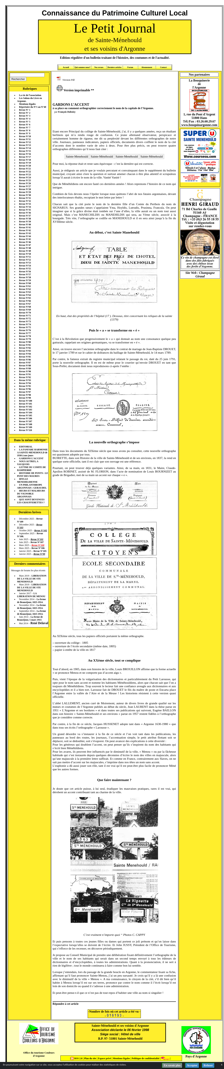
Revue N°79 (25, 339)
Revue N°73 (25, 321)
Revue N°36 (25, 212)
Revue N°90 (25, 371)
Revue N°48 (25, 248)
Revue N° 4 (24, 118)
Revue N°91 (25, 374)
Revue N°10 (25, 136)
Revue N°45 (25, 239)
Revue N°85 (25, 356)
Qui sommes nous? (82, 67)
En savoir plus (172, 1065)
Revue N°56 (25, 271)
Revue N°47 (25, 245)
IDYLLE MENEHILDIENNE (27, 480)
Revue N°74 (25, 324)
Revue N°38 (25, 218)
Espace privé (104, 1058)
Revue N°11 (25, 139)
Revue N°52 (25, 259)
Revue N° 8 (24, 130)
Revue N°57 (25, 274)
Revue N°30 (25, 195)
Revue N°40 (25, 224)
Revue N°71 (25, 315)
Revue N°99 (25, 397)
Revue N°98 (25, 395)
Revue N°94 (25, 383)
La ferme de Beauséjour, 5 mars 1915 (30, 618)
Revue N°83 (25, 350)
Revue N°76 (25, 330)
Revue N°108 (25, 424)
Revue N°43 (25, 233)
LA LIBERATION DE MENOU (31, 595)
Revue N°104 (25, 412)
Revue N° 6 (24, 124)
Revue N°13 (25, 145)
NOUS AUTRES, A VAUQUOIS (27, 463)
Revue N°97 (25, 392)
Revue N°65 (25, 298)
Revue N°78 (25, 336)
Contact (163, 67)
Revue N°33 (25, 204)
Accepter (192, 1065)
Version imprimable (73, 90)
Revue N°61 (25, 286)
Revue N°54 (25, 265)
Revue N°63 (25, 292)
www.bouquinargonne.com (199, 125)
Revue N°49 (25, 251)
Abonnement (146, 67)
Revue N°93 (25, 380)
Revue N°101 (25, 403)
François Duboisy (67, 111)
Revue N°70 (25, 312)
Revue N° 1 (24, 110)
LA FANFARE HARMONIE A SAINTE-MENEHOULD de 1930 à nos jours (32, 452)
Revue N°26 (25, 183)
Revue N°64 (25, 295)
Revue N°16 (25, 154)
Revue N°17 (25, 157)
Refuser (208, 1065)
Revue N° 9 (24, 133)
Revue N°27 (25, 186)
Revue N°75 (25, 327)
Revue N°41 (25, 227)
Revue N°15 (25, 151)
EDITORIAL (25, 446)
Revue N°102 (25, 406)
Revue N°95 (25, 386)
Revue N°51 (25, 256)
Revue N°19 (25, 162)
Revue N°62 (25, 289)
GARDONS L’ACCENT (31, 458)
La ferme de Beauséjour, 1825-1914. (31, 601)
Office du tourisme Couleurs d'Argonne (38, 1054)
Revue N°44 (25, 236)
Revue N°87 (25, 362)
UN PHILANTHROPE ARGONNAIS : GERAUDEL (32, 486)
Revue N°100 (25, 400)
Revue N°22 (25, 171)
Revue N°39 (25, 221)
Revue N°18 (25, 159)
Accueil (66, 67)
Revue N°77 (25, 333)
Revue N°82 (25, 348)
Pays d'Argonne (196, 1056)
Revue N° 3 (24, 115)
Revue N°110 (25, 430)
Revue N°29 (25, 192)
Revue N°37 (25, 215)
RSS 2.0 (77, 1058)
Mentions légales (27, 104)
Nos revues (98, 67)
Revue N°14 (25, 148)
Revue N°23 (25, 174)
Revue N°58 (25, 277)
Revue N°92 (25, 377)
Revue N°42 (25, 230)
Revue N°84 (25, 353)
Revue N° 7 (24, 127)
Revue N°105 (25, 415)
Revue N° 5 (24, 121)
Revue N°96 (25, 389)
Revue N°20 (25, 165)
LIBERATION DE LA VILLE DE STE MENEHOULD (31, 578)
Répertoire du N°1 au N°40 (32, 107)
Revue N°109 (25, 427)
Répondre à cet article (65, 1003)
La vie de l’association (30, 95)
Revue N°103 (25, 409)
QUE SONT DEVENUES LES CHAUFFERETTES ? (31, 501)
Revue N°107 (25, 421)
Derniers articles (114, 67)
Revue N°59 (25, 280)
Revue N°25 (25, 180)
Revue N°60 (25, 283)
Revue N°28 (25, 189)
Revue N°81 (25, 345)
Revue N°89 (25, 368)
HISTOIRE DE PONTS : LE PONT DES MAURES (32, 474)
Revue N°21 (25, 168)
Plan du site (90, 1058)
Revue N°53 (25, 262)
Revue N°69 (25, 309)
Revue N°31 (25, 198)
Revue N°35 (25, 209)
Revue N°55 (25, 268)
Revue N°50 (25, 254)
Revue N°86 (25, 359)
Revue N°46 (25, 242)
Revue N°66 (25, 301)
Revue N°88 (25, 365)
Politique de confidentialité (145, 1058)
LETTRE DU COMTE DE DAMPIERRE (31, 469)
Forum (130, 67)
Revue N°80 (25, 342)
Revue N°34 (25, 206)
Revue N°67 (25, 303)
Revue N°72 (25, 318)
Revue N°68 (25, 306)
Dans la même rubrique (30, 440)
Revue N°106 (25, 418)
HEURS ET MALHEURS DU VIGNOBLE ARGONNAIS (31, 493)
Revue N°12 (25, 142)
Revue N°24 (25, 177)
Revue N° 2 (24, 112)
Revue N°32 (25, 201)
